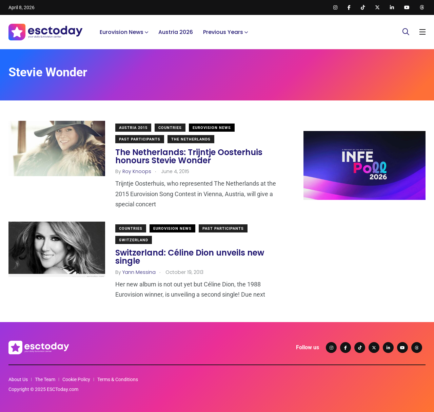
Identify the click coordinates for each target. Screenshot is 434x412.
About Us (18, 379)
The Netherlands (191, 139)
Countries (170, 128)
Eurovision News (121, 32)
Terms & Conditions (117, 379)
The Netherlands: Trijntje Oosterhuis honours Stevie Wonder (188, 156)
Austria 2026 (175, 32)
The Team (45, 379)
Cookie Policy (76, 379)
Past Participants (139, 139)
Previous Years (223, 32)
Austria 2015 (133, 128)
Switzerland (133, 240)
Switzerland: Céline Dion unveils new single (189, 257)
